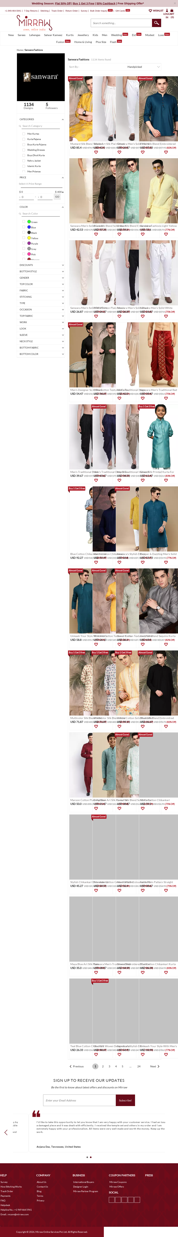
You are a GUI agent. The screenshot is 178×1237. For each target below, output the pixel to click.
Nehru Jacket (34, 160)
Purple (32, 243)
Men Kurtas (33, 133)
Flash (116, 42)
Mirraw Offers (116, 1186)
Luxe (164, 35)
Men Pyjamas (34, 171)
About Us (41, 1182)
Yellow (32, 238)
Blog (39, 1191)
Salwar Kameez (53, 35)
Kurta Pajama (34, 139)
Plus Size (101, 42)
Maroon (33, 259)
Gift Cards (122, 11)
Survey (84, 11)
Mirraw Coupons (118, 1182)
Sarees (21, 35)
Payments (5, 1195)
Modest (149, 35)
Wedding (119, 35)
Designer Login (80, 1186)
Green (32, 221)
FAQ (3, 1200)
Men (104, 35)
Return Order (71, 11)
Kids (95, 35)
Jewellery (83, 35)
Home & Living (83, 42)
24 (138, 1066)
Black (32, 232)
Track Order (57, 11)
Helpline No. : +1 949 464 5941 (16, 1209)
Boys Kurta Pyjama (36, 144)
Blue (31, 227)
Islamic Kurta (34, 166)
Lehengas (34, 35)
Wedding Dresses (36, 149)
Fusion (63, 42)
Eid (136, 35)
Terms (40, 1195)
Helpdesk (5, 1205)
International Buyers (83, 1182)
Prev (7, 1132)
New (11, 35)
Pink (31, 254)
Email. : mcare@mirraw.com (15, 1214)
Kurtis (70, 35)
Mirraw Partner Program (85, 1191)
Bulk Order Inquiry (98, 11)
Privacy (40, 1200)
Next (153, 1066)
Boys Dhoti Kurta (36, 155)
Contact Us (42, 1186)
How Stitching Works (11, 1186)
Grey (31, 248)
